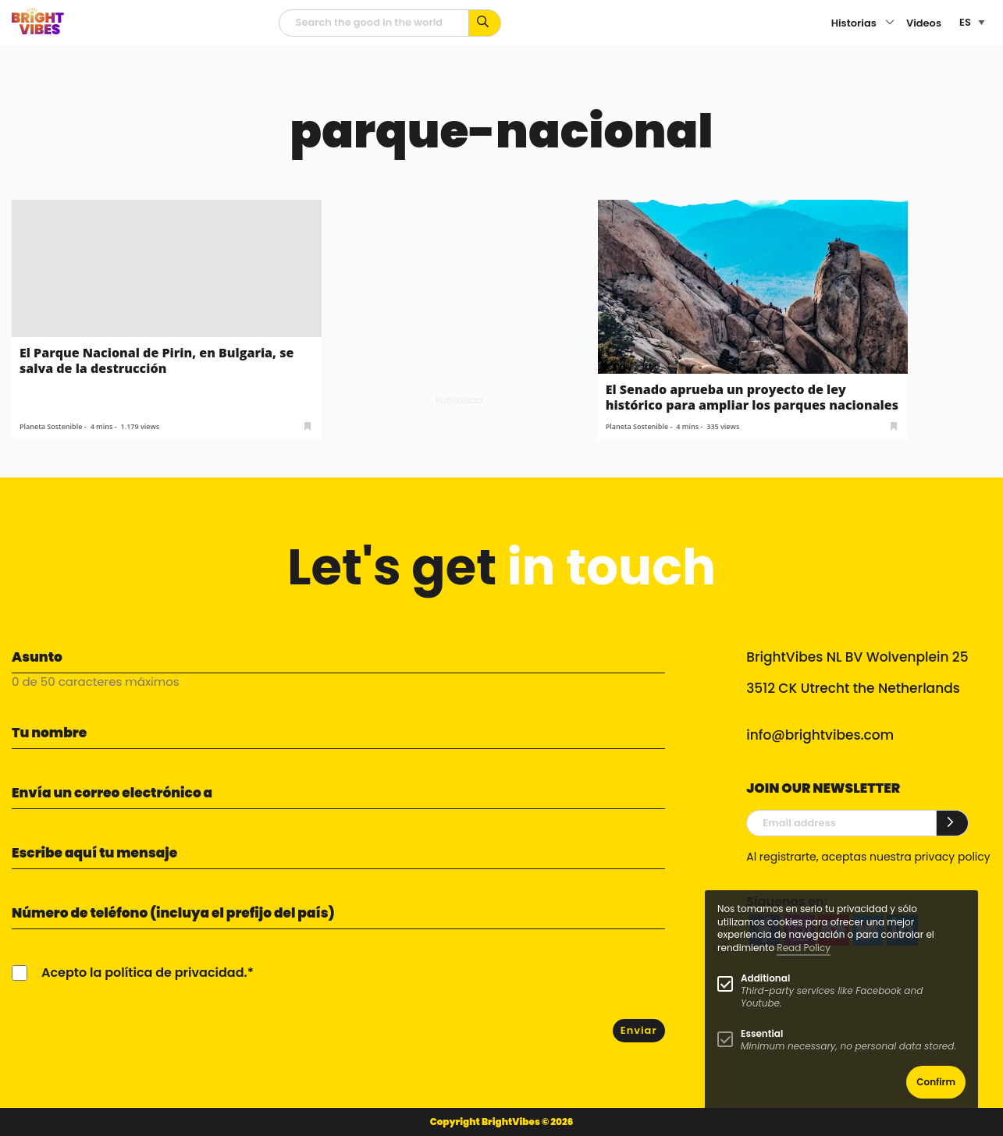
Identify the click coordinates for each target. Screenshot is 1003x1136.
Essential (762, 1033)
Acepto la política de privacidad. (144, 973)
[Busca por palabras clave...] (485, 23)
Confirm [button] (935, 1081)
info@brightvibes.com (820, 735)
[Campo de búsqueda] (374, 23)
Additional (765, 978)
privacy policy (952, 856)
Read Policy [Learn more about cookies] (803, 947)
